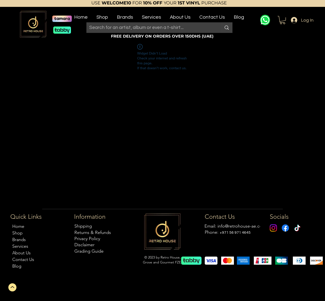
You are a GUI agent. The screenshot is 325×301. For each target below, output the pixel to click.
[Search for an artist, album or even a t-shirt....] (150, 27)
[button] (102, 15)
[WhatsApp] (265, 20)
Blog (16, 266)
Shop (17, 233)
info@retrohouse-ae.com (241, 226)
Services (20, 246)
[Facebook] (285, 228)
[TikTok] (297, 228)
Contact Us (23, 259)
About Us (21, 253)
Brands (19, 239)
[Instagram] (273, 228)
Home (18, 226)
